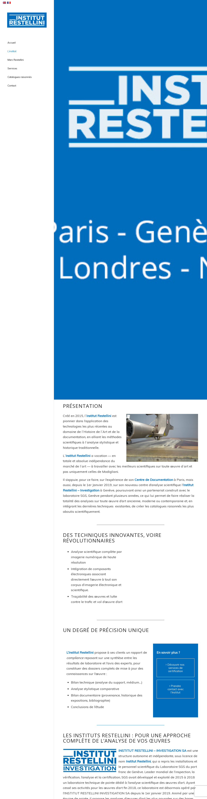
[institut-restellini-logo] (27, 20)
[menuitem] (27, 42)
